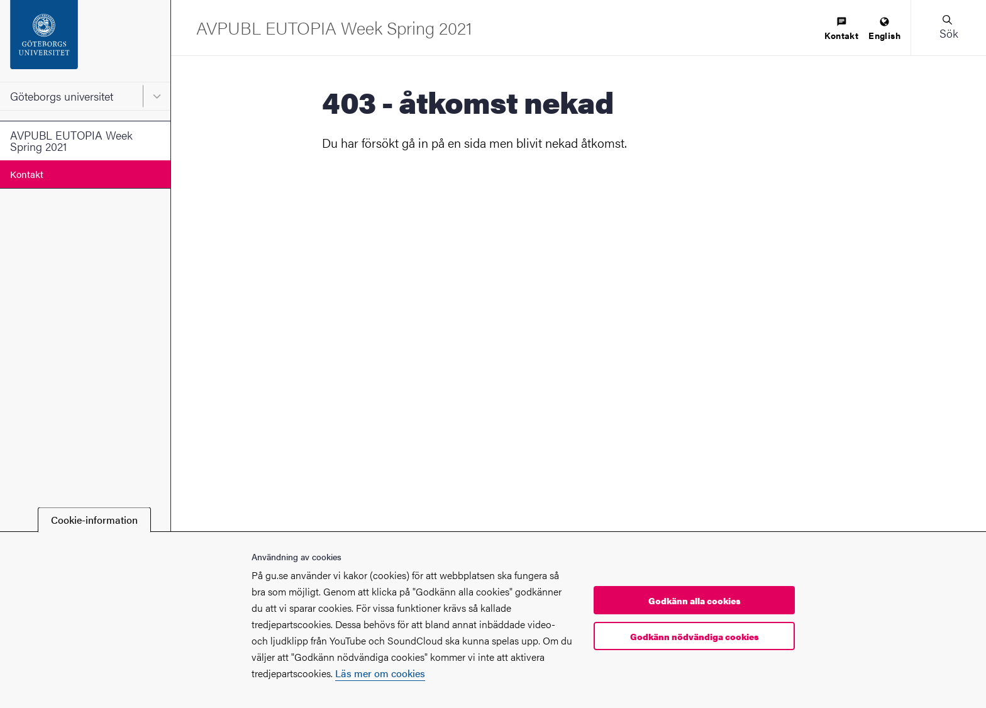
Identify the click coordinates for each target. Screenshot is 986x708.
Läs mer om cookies (380, 673)
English (884, 29)
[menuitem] (841, 29)
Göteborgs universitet (61, 96)
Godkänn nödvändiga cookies (694, 636)
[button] (948, 27)
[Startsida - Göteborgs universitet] (85, 41)
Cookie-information (94, 519)
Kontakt (26, 173)
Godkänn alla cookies (694, 600)
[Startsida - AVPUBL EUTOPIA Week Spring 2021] (334, 27)
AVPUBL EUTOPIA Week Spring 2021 (71, 140)
